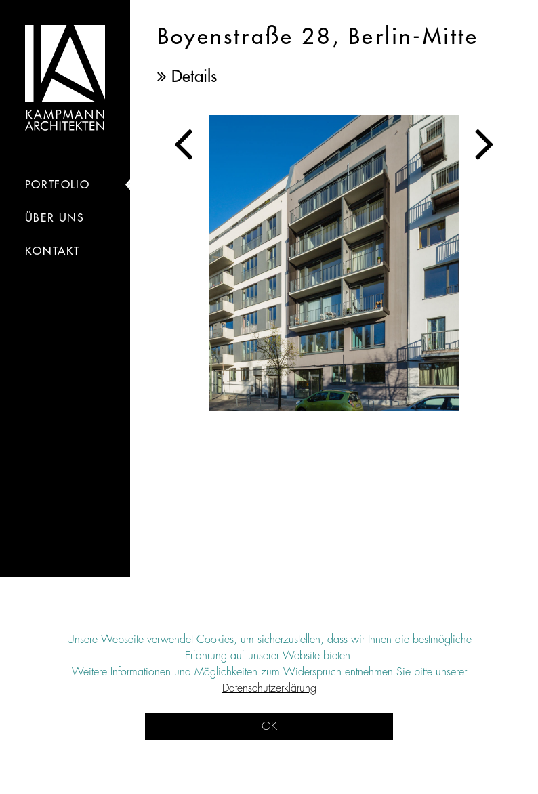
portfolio (57, 185)
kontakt (52, 251)
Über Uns (55, 218)
